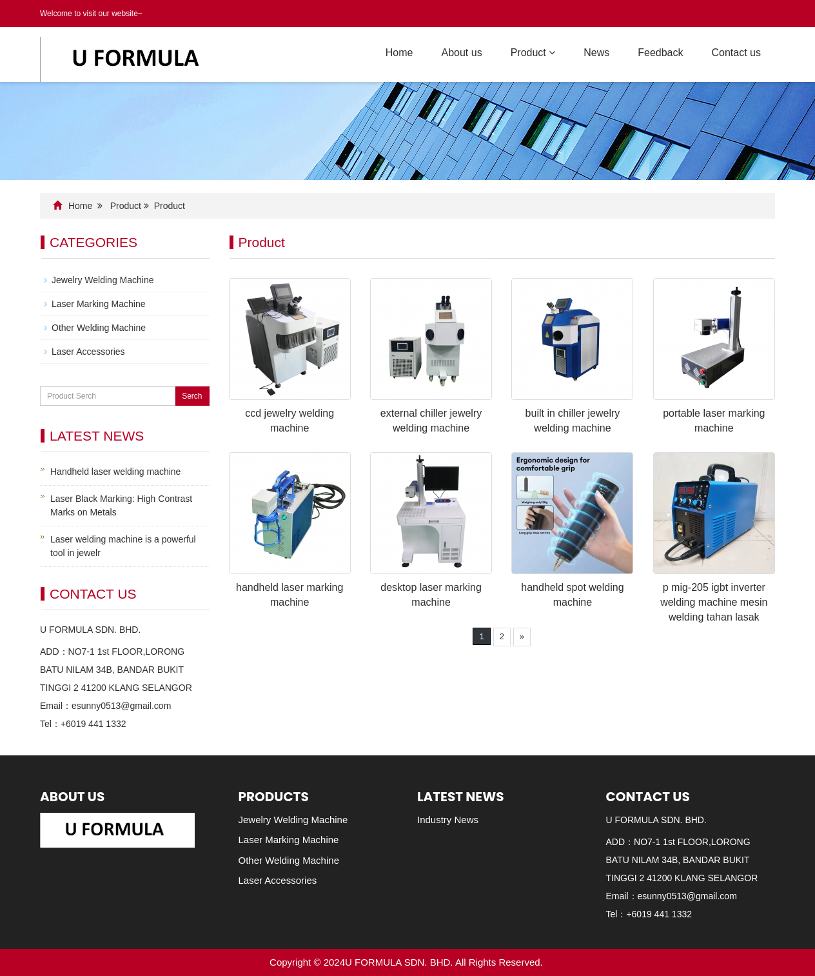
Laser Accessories (88, 351)
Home (399, 52)
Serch (192, 396)
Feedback (660, 52)
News (596, 52)
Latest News (460, 797)
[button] (552, 52)
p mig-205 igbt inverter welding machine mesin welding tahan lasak (713, 602)
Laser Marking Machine (99, 304)
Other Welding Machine (99, 328)
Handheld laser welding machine (115, 471)
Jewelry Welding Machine (102, 280)
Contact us (736, 52)
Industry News (447, 819)
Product (533, 52)
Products (274, 797)
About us (461, 52)
